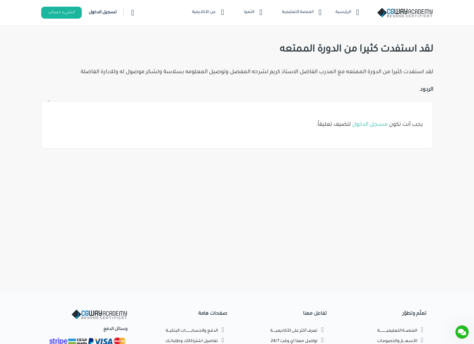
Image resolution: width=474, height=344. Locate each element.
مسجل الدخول (370, 125)
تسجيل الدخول (103, 12)
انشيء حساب (61, 12)
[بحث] (133, 13)
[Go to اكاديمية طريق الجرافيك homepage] (405, 13)
